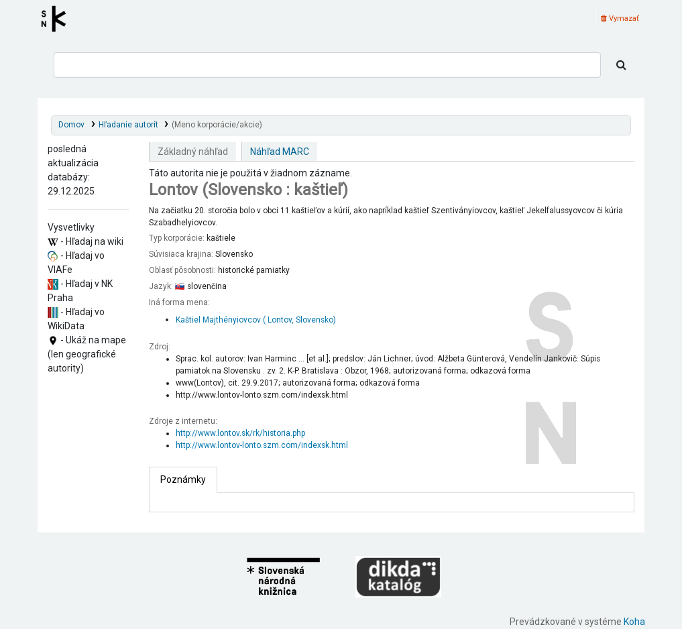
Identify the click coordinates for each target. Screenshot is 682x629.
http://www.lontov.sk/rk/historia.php (240, 433)
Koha (634, 621)
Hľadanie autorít (128, 124)
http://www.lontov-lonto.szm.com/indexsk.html (262, 445)
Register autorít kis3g (58, 18)
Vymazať (620, 18)
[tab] (183, 480)
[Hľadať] (621, 65)
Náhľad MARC (279, 151)
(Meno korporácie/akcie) (217, 124)
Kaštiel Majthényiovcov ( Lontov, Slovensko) (256, 320)
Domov (71, 124)
